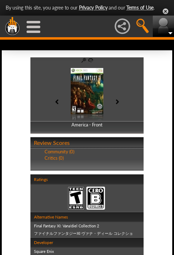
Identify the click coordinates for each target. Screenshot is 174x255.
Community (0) (59, 151)
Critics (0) (54, 158)
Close (165, 11)
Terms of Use (139, 8)
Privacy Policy (93, 8)
